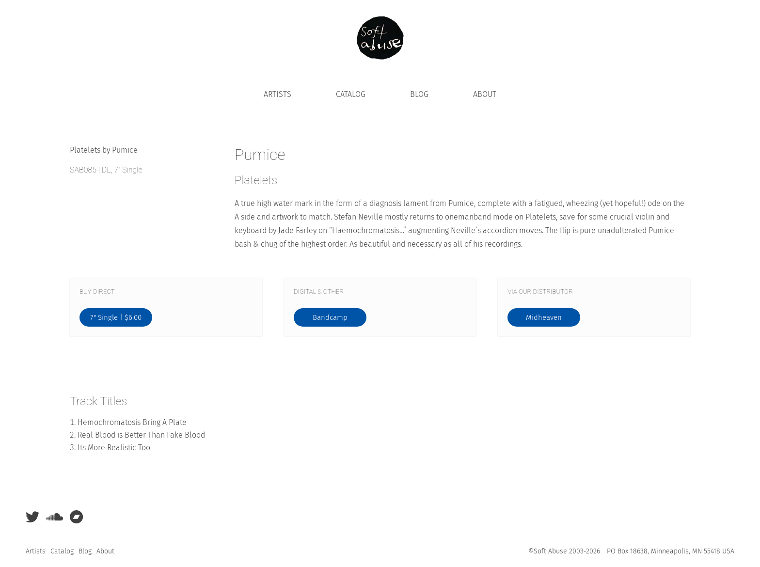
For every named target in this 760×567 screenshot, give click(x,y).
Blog (419, 94)
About (484, 94)
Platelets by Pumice (104, 150)
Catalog (350, 94)
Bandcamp (330, 317)
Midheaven (544, 317)
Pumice (260, 154)
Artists (277, 94)
